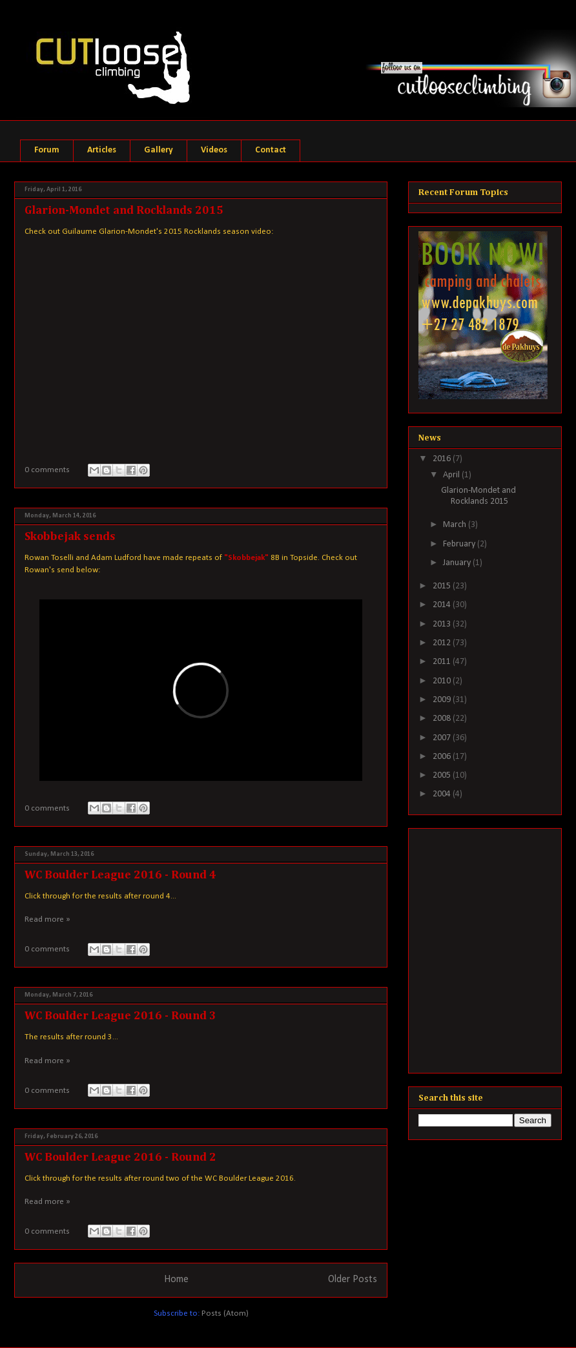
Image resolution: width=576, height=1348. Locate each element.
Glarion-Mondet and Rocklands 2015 (124, 210)
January (458, 563)
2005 (443, 775)
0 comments (47, 470)
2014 (443, 605)
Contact (270, 150)
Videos (214, 150)
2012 (443, 643)
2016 (443, 459)
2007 (443, 738)
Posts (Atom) (225, 1313)
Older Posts (352, 1279)
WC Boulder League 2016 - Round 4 (120, 875)
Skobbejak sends (70, 537)
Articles (101, 150)
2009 (443, 700)
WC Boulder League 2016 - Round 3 (120, 1016)
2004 (443, 794)
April (452, 475)
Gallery (158, 150)
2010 (443, 681)
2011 (443, 662)
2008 (443, 718)
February (460, 544)
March (455, 525)
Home (176, 1279)
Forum (46, 150)
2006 (443, 757)
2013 (443, 624)
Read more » (47, 919)
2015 (443, 586)
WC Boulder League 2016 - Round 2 (120, 1157)
